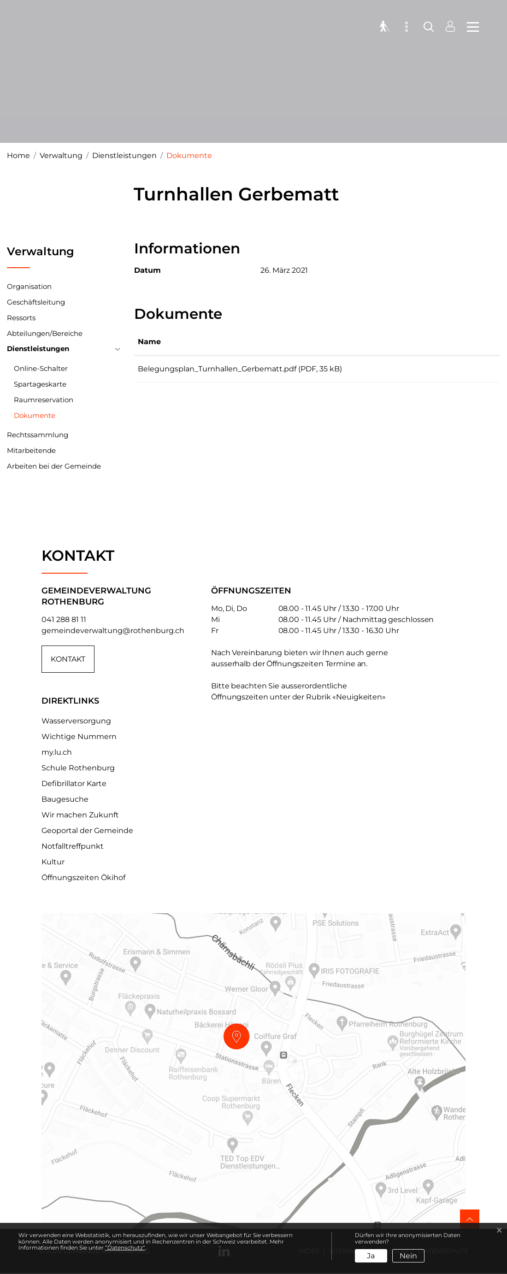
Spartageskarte (40, 384)
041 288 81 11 (63, 619)
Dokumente (34, 417)
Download (465, 370)
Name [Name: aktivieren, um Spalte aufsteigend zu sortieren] (149, 341)
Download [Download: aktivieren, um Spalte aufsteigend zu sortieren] (454, 341)
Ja (371, 1255)
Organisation (29, 286)
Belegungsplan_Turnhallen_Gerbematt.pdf (217, 368)
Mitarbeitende (31, 450)
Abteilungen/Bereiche (45, 333)
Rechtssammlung (37, 434)
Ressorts (21, 317)
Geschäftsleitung (36, 302)
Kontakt (68, 659)
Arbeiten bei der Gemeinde (54, 466)
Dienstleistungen (38, 348)
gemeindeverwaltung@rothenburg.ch (112, 630)
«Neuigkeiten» (359, 697)
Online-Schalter (41, 368)
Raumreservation (43, 399)
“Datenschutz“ (125, 1247)
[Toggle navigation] (470, 27)
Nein (408, 1255)
